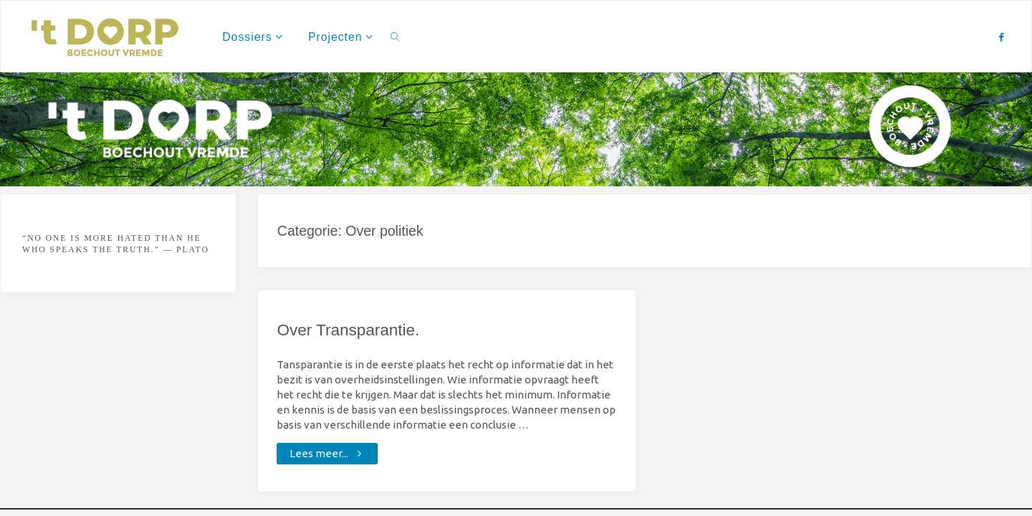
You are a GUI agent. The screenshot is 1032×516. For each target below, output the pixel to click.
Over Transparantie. (348, 330)
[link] (396, 36)
